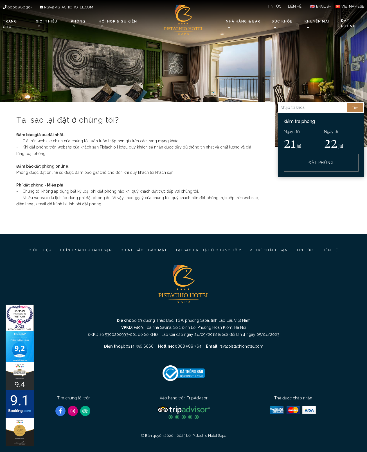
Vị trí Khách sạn (269, 250)
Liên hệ (294, 6)
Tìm (355, 108)
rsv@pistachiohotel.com (66, 7)
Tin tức (274, 6)
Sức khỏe (282, 21)
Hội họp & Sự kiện (118, 23)
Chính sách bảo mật (144, 250)
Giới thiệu (47, 23)
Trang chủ (10, 24)
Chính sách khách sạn (86, 250)
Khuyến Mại (317, 21)
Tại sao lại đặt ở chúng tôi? (208, 250)
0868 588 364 (18, 7)
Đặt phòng (348, 23)
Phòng (78, 23)
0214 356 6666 (140, 346)
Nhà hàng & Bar (243, 21)
